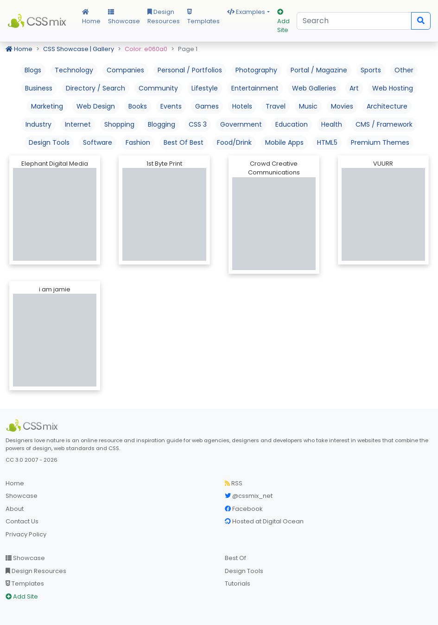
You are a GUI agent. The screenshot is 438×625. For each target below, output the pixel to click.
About (15, 508)
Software (97, 142)
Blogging (161, 124)
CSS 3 (198, 124)
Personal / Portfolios (190, 70)
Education (291, 124)
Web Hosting (392, 88)
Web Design (95, 106)
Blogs (33, 70)
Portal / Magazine (319, 70)
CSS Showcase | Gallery (78, 49)
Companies (125, 70)
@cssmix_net (249, 495)
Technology (74, 70)
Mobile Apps (284, 142)
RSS (233, 483)
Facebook (244, 508)
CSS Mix (38, 21)
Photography (256, 70)
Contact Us (22, 521)
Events (171, 106)
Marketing (47, 106)
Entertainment (255, 88)
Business (38, 88)
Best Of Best (183, 142)
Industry (38, 124)
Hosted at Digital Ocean (264, 521)
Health (331, 124)
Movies (342, 106)
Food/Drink (234, 142)
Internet (78, 124)
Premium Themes (380, 142)
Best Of (235, 558)
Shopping (119, 124)
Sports (371, 70)
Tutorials (237, 583)
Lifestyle (204, 88)
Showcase (124, 17)
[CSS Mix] (33, 425)
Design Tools (49, 142)
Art (354, 88)
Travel (276, 106)
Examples (246, 11)
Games (207, 106)
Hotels (242, 106)
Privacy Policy (26, 534)
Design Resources (163, 16)
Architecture (387, 106)
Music (308, 106)
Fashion (138, 142)
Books (137, 106)
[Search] (354, 21)
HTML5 (327, 142)
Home (91, 17)
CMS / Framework (384, 124)
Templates (203, 17)
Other (403, 70)
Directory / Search (95, 88)
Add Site (283, 21)
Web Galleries (314, 88)
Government (241, 124)
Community (158, 88)
